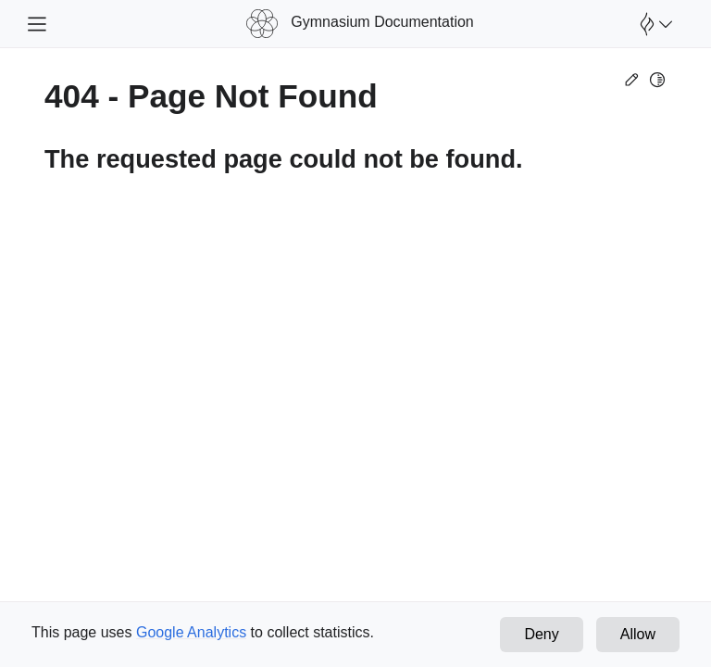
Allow (637, 634)
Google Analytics (191, 632)
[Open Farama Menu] (654, 24)
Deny (541, 634)
